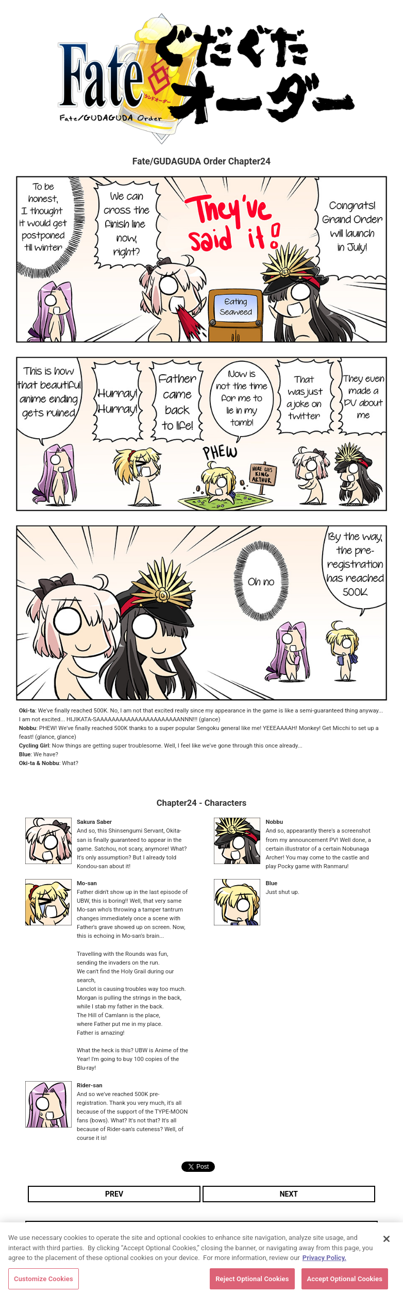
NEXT (289, 1194)
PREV (114, 1194)
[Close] (386, 1243)
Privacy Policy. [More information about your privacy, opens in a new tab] (324, 1262)
